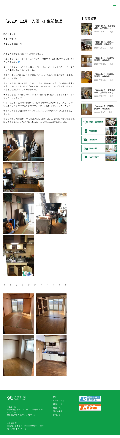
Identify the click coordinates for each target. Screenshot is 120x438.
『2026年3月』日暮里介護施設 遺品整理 (104, 110)
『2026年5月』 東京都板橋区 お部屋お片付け (104, 29)
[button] (115, 5)
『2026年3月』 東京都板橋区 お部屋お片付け (104, 94)
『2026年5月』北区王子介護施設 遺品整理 (104, 45)
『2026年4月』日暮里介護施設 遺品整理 (104, 62)
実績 (111, 34)
